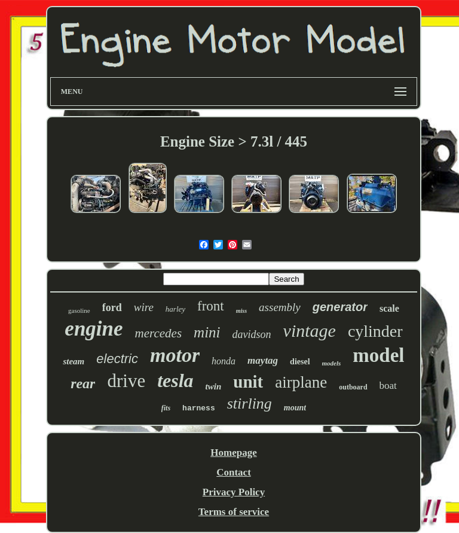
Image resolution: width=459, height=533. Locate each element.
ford (112, 307)
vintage (309, 330)
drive (126, 380)
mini (207, 332)
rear (83, 383)
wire (144, 307)
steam (73, 361)
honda (223, 361)
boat (388, 385)
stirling (249, 403)
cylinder (375, 331)
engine (94, 328)
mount (295, 407)
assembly (280, 307)
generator (340, 306)
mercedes (158, 333)
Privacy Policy (234, 492)
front (210, 306)
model (378, 355)
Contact (233, 472)
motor (175, 355)
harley (175, 308)
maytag (262, 360)
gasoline (79, 310)
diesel (300, 361)
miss (241, 310)
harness (198, 408)
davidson (251, 334)
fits (165, 408)
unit (248, 381)
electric (117, 358)
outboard (353, 387)
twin (214, 386)
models (331, 363)
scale (389, 308)
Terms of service (233, 511)
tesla (175, 380)
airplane (301, 382)
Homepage (233, 452)
